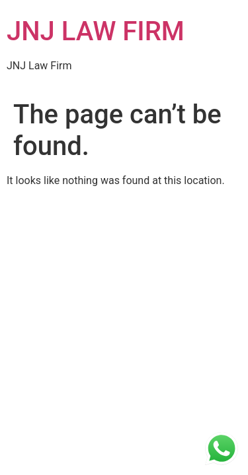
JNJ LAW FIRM (96, 31)
